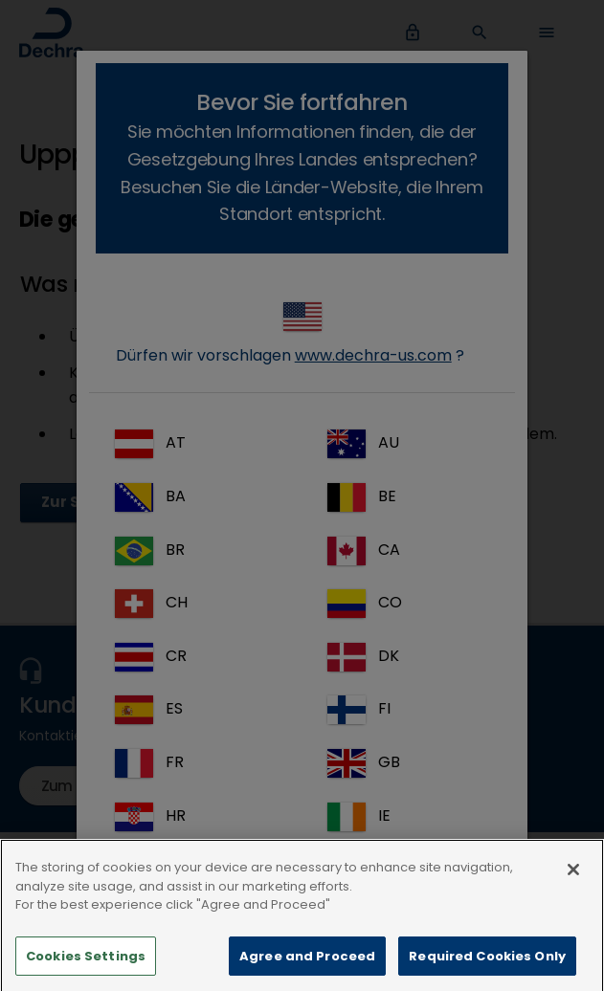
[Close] (573, 886)
